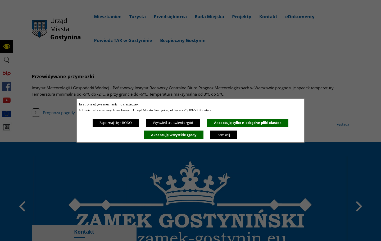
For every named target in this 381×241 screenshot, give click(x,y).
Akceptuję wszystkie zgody (173, 134)
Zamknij (223, 134)
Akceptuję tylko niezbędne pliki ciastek (248, 122)
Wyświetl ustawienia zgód (173, 122)
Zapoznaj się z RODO (115, 122)
